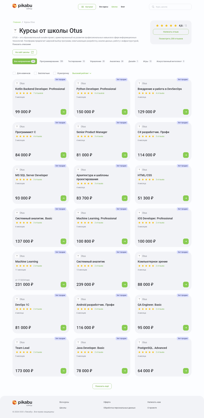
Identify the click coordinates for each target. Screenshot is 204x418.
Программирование (52, 61)
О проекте (152, 408)
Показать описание (21, 44)
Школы (114, 7)
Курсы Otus (29, 22)
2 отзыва (99, 222)
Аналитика (117, 61)
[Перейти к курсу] (63, 112)
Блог (123, 7)
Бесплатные (44, 73)
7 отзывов (38, 93)
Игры (147, 61)
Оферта (107, 402)
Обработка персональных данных (119, 408)
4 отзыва (160, 93)
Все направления (24, 61)
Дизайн (133, 61)
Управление (97, 61)
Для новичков (23, 73)
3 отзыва (99, 136)
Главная (17, 22)
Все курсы (103, 7)
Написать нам (154, 402)
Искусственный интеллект (171, 61)
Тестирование (76, 61)
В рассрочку (63, 73)
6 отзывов (99, 93)
